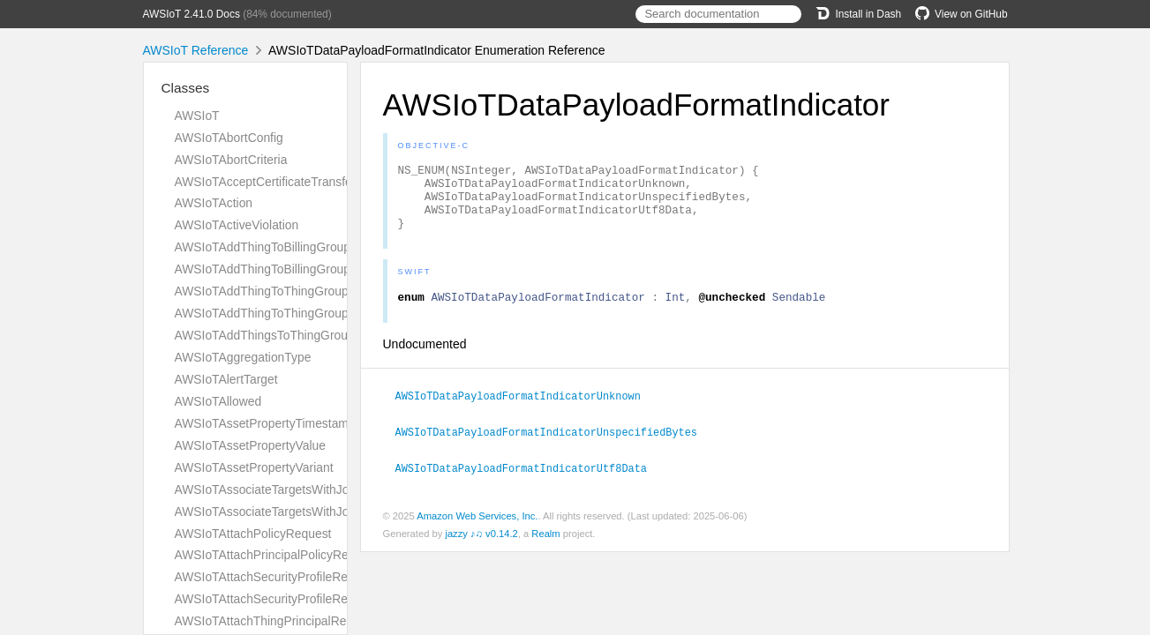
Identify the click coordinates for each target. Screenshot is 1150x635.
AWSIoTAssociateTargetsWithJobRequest (288, 489)
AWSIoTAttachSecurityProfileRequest (276, 577)
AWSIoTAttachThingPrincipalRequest (276, 621)
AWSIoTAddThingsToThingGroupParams (286, 335)
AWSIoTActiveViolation (237, 225)
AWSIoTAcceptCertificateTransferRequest (288, 182)
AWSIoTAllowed (218, 401)
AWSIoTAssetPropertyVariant (254, 467)
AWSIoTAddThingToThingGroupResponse (289, 313)
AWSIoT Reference (196, 50)
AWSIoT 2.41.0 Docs (191, 14)
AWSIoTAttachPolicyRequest (253, 534)
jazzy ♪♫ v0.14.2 (481, 547)
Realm (545, 547)
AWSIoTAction (214, 203)
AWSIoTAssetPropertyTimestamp (265, 423)
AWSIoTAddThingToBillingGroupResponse (290, 269)
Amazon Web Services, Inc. (477, 529)
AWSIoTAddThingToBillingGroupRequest (285, 247)
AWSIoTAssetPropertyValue (251, 445)
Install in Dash (858, 14)
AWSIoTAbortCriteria (231, 160)
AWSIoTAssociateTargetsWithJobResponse (293, 511)
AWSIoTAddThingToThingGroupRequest (285, 291)
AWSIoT (197, 115)
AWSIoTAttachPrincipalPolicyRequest (277, 555)
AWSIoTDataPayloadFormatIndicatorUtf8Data (528, 481)
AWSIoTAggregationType (243, 357)
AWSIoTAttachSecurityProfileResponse (281, 599)
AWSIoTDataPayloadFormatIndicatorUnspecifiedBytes (553, 446)
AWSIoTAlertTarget (226, 379)
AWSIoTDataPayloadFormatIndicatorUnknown (525, 411)
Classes (186, 87)
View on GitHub (961, 14)
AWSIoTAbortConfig (229, 138)
